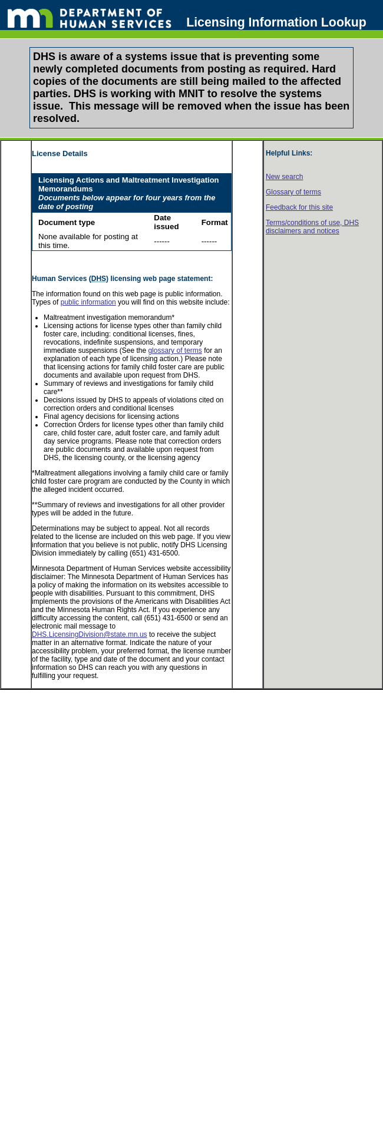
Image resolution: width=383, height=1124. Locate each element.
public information (88, 302)
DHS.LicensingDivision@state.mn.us (89, 634)
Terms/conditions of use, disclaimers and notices (312, 227)
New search (284, 177)
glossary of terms (175, 350)
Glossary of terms (293, 192)
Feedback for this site (299, 207)
